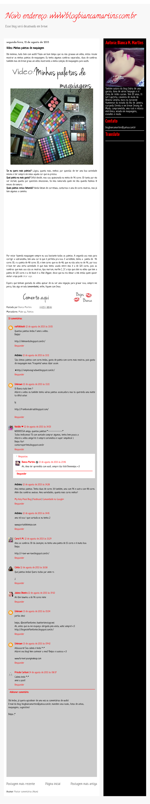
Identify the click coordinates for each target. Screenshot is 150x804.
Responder (19, 346)
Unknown (18, 384)
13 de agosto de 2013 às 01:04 (36, 611)
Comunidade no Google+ (53, 499)
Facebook (37, 499)
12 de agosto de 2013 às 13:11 (36, 355)
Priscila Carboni (21, 672)
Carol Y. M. (19, 539)
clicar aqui (27, 276)
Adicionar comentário (19, 692)
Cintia (17, 567)
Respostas (23, 456)
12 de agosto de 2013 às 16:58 (33, 567)
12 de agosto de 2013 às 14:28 (36, 484)
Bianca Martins (28, 462)
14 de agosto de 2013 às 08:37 (43, 672)
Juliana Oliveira (21, 593)
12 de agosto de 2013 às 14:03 (37, 427)
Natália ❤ (19, 427)
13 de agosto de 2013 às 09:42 (36, 643)
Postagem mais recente (20, 784)
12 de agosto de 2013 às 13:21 (36, 384)
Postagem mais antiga (84, 784)
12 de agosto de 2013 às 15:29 (38, 539)
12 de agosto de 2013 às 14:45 (36, 513)
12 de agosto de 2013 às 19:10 (41, 593)
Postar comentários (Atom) (26, 791)
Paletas (30, 312)
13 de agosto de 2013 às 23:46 (52, 462)
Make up (22, 312)
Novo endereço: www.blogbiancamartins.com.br (70, 17)
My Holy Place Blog (23, 499)
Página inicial (52, 784)
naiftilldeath (20, 326)
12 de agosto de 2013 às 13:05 (39, 326)
